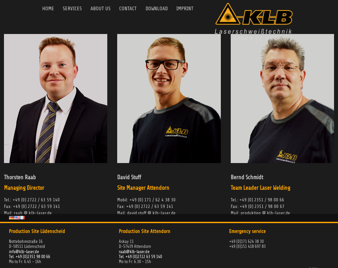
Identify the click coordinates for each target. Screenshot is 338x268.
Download (162, 9)
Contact (132, 9)
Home (50, 9)
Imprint (191, 9)
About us (103, 9)
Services (74, 9)
